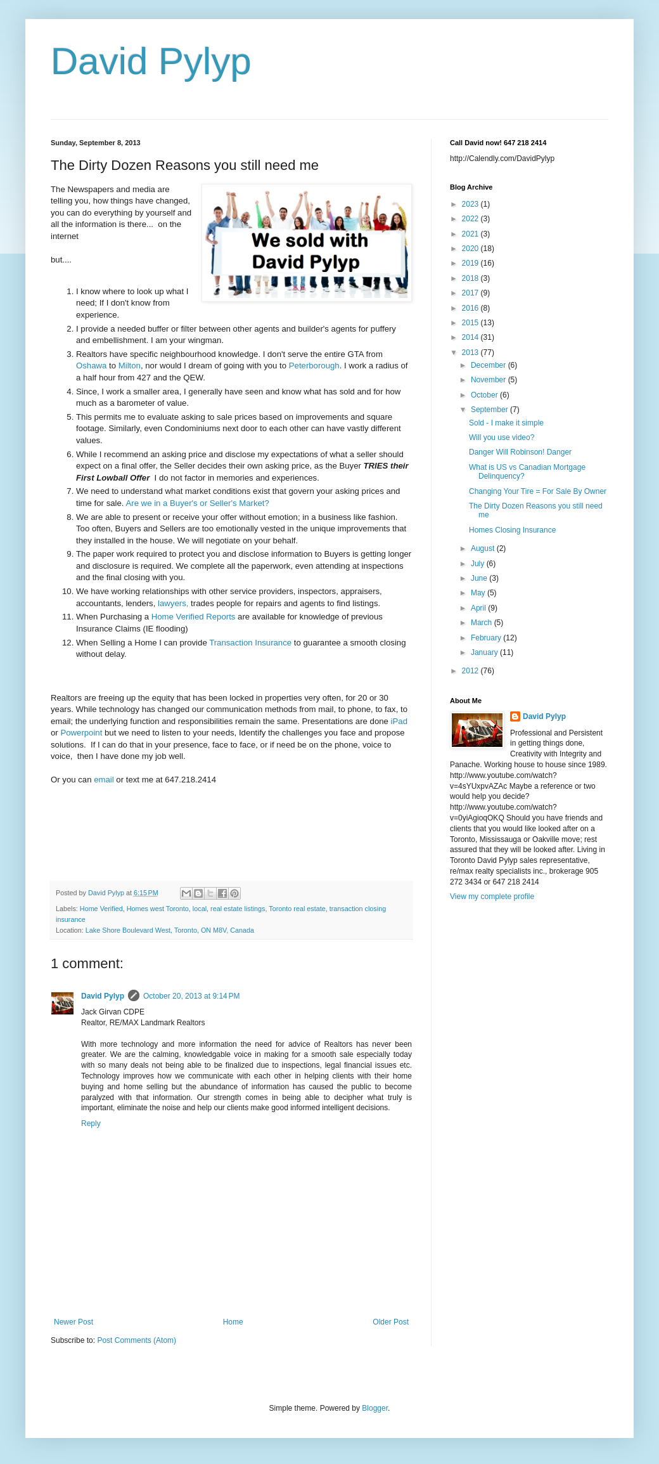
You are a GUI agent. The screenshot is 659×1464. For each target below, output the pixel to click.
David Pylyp (151, 61)
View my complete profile (492, 896)
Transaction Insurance (250, 642)
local (200, 908)
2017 (471, 292)
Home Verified (101, 908)
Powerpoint (81, 732)
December (489, 365)
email (103, 779)
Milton (129, 365)
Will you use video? (501, 437)
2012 (471, 670)
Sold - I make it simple (506, 422)
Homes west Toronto (158, 908)
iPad (399, 721)
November (489, 379)
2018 (471, 278)
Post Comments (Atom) (136, 1340)
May (479, 592)
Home (233, 1322)
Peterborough (314, 365)
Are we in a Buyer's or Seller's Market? (197, 503)
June (480, 578)
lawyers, (173, 603)
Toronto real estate (297, 908)
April (479, 608)
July (479, 563)
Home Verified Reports (193, 616)
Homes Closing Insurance (512, 530)
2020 (471, 248)
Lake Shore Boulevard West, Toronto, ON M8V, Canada (170, 930)
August (484, 548)
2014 (471, 337)
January (485, 652)
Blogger (375, 1408)
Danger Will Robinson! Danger (520, 452)
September (490, 409)
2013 (471, 352)
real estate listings (237, 908)
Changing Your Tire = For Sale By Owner (537, 491)
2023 (471, 204)
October (485, 395)
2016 (471, 308)
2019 (471, 263)
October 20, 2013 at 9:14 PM (191, 996)
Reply (91, 1123)
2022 (471, 218)
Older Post (391, 1322)
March (482, 622)
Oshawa (91, 365)
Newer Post (73, 1322)
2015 (471, 322)
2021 (471, 234)
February (487, 637)
